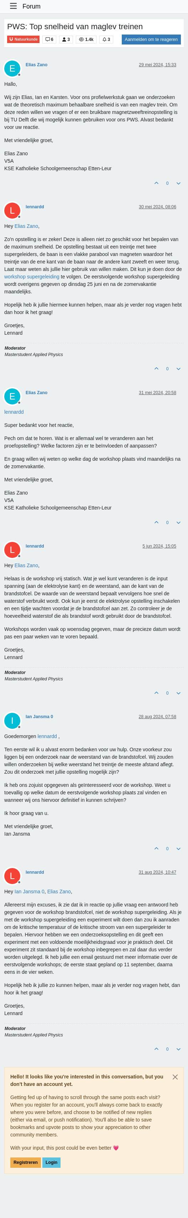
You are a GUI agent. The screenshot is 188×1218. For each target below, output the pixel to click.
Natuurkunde (23, 39)
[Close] (175, 1077)
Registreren (26, 1162)
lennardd (35, 206)
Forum (31, 6)
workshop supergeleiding (31, 276)
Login (51, 1162)
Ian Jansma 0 (39, 716)
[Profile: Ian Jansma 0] (30, 891)
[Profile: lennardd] (14, 412)
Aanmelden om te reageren (151, 39)
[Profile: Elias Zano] (26, 226)
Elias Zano (36, 64)
